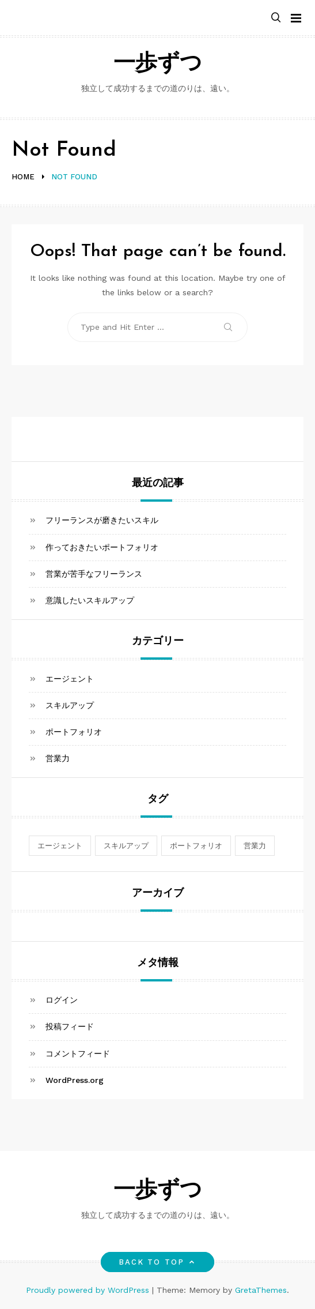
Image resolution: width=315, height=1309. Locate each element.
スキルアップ (69, 705)
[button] (275, 18)
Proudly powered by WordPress (89, 1290)
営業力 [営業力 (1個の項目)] (255, 845)
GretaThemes (261, 1290)
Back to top (157, 1262)
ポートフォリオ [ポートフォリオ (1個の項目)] (196, 845)
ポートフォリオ (73, 731)
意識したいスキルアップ (89, 600)
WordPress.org (74, 1080)
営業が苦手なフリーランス (93, 573)
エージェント (69, 678)
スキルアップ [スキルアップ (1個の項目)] (126, 845)
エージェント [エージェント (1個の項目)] (59, 845)
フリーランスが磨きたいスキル (101, 520)
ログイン (61, 1000)
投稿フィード (69, 1026)
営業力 (57, 758)
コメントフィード (77, 1053)
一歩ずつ (157, 64)
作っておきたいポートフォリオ (101, 547)
